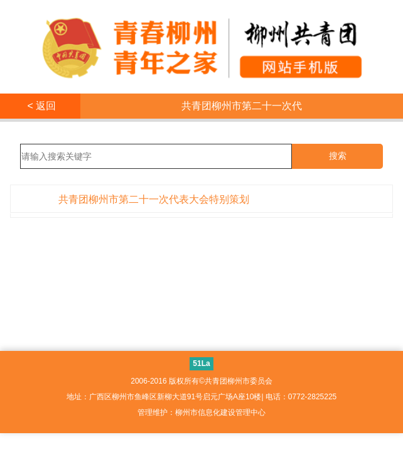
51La (201, 363)
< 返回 (40, 105)
